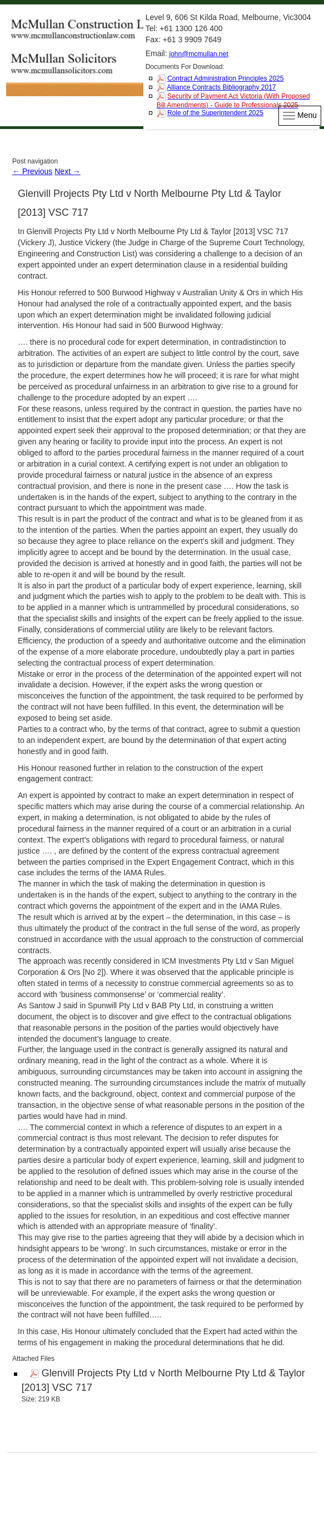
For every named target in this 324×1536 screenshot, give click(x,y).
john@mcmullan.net (198, 54)
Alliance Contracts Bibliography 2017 (221, 87)
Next (67, 171)
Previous (32, 171)
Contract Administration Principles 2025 (225, 78)
